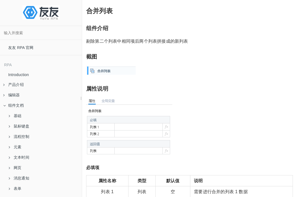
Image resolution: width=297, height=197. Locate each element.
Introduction (18, 75)
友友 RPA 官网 (21, 47)
